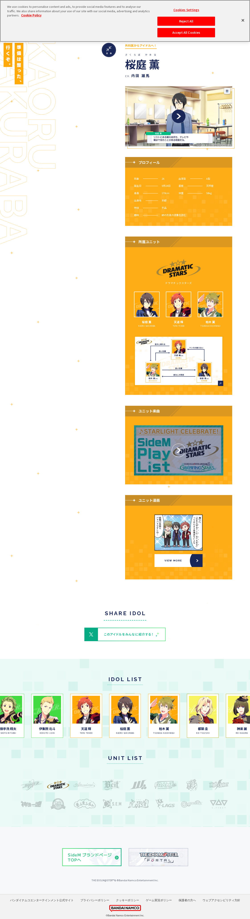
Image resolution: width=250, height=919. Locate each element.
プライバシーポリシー (94, 900)
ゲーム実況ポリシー (159, 900)
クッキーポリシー (127, 900)
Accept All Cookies (186, 17)
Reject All (186, 5)
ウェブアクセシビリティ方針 (221, 900)
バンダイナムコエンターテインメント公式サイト (42, 900)
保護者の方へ (187, 900)
